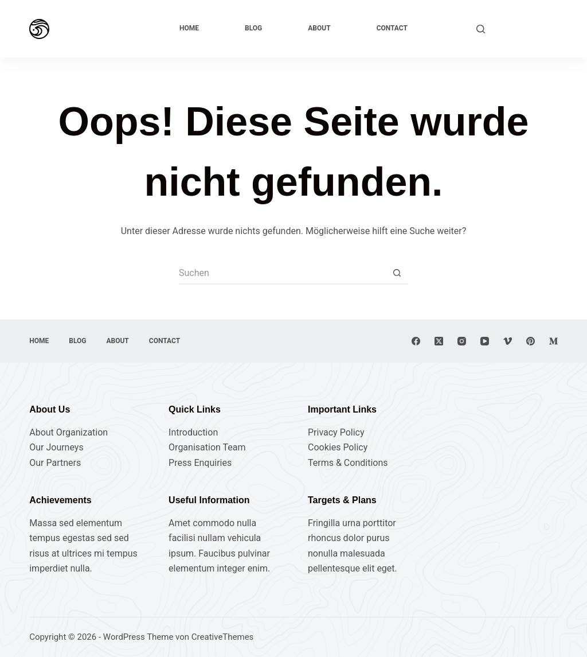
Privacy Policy (336, 432)
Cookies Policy (337, 447)
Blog (253, 28)
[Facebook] (416, 341)
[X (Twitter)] (439, 341)
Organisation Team (207, 447)
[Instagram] (461, 341)
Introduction (193, 432)
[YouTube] (484, 341)
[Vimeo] (507, 341)
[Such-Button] (396, 273)
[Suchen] (480, 29)
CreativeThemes (222, 637)
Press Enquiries (200, 462)
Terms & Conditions (348, 462)
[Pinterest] (530, 341)
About (319, 28)
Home (189, 28)
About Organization (68, 432)
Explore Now (527, 28)
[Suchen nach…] (282, 273)
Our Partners (55, 462)
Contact (392, 28)
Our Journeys (56, 447)
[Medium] (553, 341)
